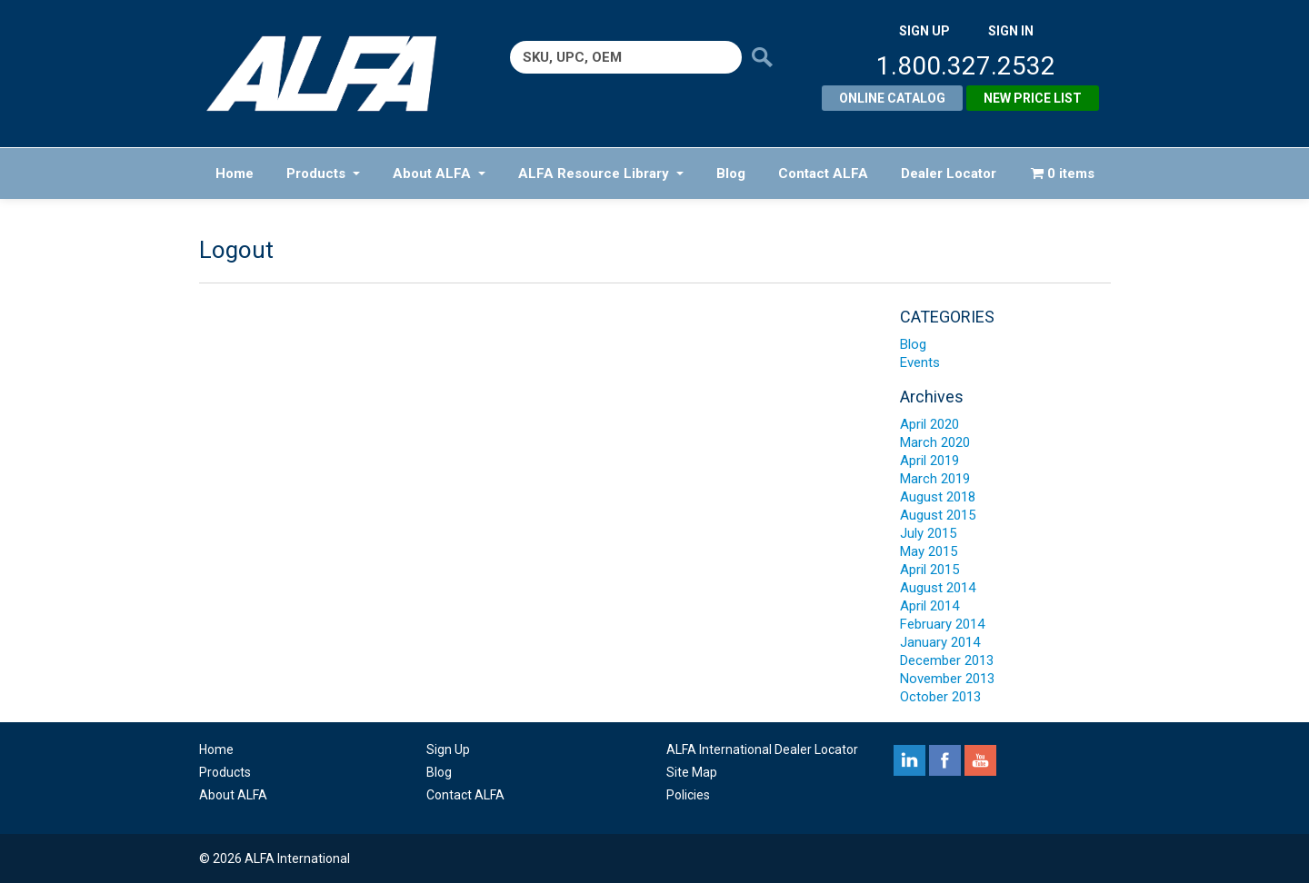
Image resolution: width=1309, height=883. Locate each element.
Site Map (691, 772)
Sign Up (448, 749)
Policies (688, 795)
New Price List (1033, 98)
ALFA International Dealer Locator (762, 749)
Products (323, 173)
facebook (945, 760)
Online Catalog (892, 98)
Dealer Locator (948, 173)
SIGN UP (924, 31)
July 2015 (928, 533)
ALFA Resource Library (601, 173)
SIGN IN (1011, 31)
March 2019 (935, 479)
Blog (730, 173)
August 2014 (937, 588)
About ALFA (439, 173)
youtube (980, 760)
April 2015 (929, 569)
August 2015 (937, 515)
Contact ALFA (823, 173)
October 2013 (940, 697)
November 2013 (947, 678)
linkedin (909, 760)
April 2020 (929, 424)
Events (920, 362)
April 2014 (929, 606)
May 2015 (928, 551)
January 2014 (940, 642)
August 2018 (937, 497)
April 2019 (929, 460)
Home (234, 173)
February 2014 (942, 624)
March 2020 (935, 442)
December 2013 (947, 660)
